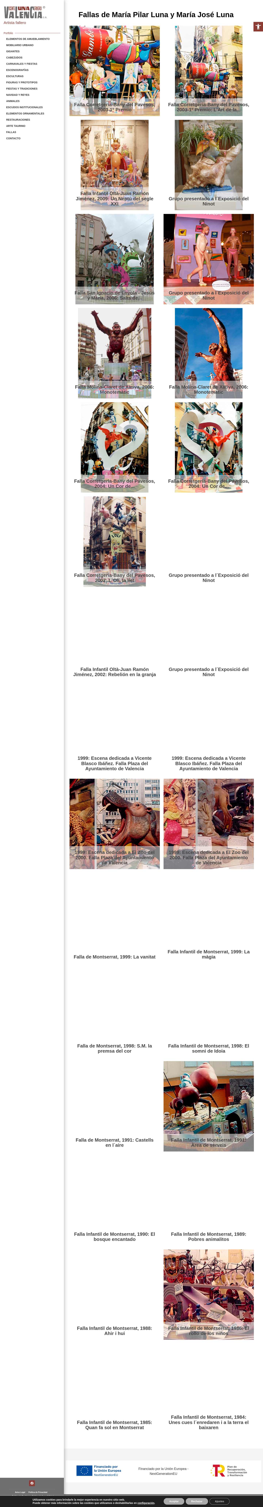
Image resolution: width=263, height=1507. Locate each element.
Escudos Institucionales (24, 107)
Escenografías (17, 70)
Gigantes (13, 51)
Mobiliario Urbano (19, 45)
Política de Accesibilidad (43, 1496)
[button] (258, 26)
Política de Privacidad (37, 1492)
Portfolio (8, 33)
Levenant (253, 1500)
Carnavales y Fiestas (21, 63)
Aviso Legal (20, 1492)
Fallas (11, 132)
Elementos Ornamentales (25, 113)
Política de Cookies (20, 1496)
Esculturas (15, 76)
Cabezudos (14, 57)
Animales (13, 101)
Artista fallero (15, 22)
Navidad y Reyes (17, 94)
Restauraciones (18, 119)
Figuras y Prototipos (21, 82)
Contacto (13, 138)
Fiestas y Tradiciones (21, 88)
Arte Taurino (15, 125)
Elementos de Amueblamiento (28, 38)
